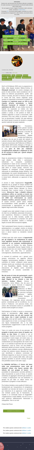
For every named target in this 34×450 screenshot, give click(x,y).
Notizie (15, 72)
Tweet (28, 418)
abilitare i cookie (26, 428)
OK (7, 11)
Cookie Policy (21, 9)
